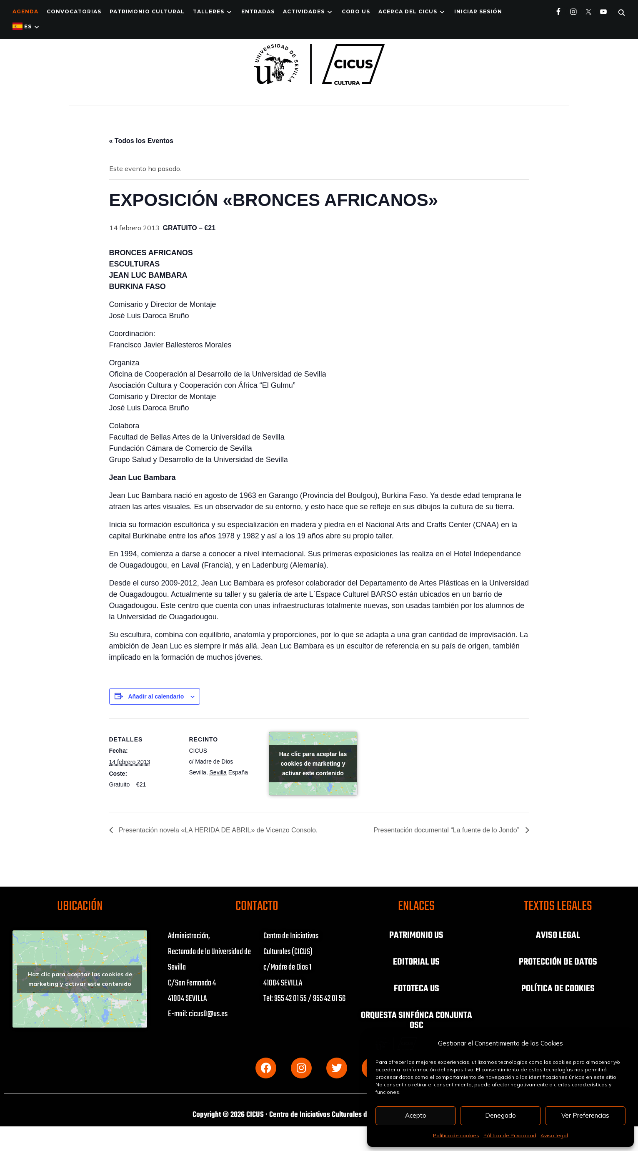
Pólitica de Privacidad (509, 1135)
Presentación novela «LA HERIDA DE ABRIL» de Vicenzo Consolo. (217, 830)
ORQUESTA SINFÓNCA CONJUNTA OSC (416, 1020)
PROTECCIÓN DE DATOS (558, 962)
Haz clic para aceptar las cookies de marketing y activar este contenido (313, 764)
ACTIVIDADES (304, 11)
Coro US (356, 11)
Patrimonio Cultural (147, 11)
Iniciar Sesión (478, 11)
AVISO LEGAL (558, 935)
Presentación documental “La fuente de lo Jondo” (447, 830)
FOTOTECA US (416, 989)
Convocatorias (74, 11)
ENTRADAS (258, 11)
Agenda (25, 11)
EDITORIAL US (416, 962)
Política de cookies (456, 1135)
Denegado (500, 1115)
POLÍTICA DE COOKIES (558, 989)
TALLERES (208, 11)
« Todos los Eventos (141, 140)
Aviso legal (554, 1135)
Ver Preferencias (585, 1115)
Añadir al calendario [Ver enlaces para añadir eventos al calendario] (156, 696)
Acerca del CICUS (407, 11)
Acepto (415, 1115)
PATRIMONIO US (416, 935)
